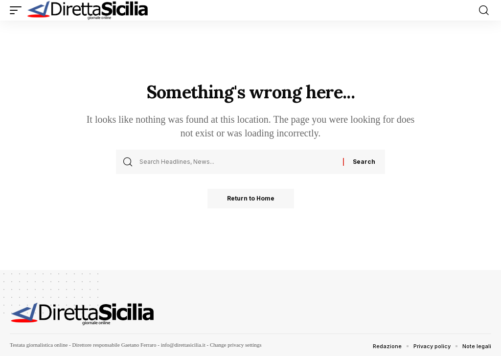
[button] (18, 10)
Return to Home (250, 198)
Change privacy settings (236, 345)
